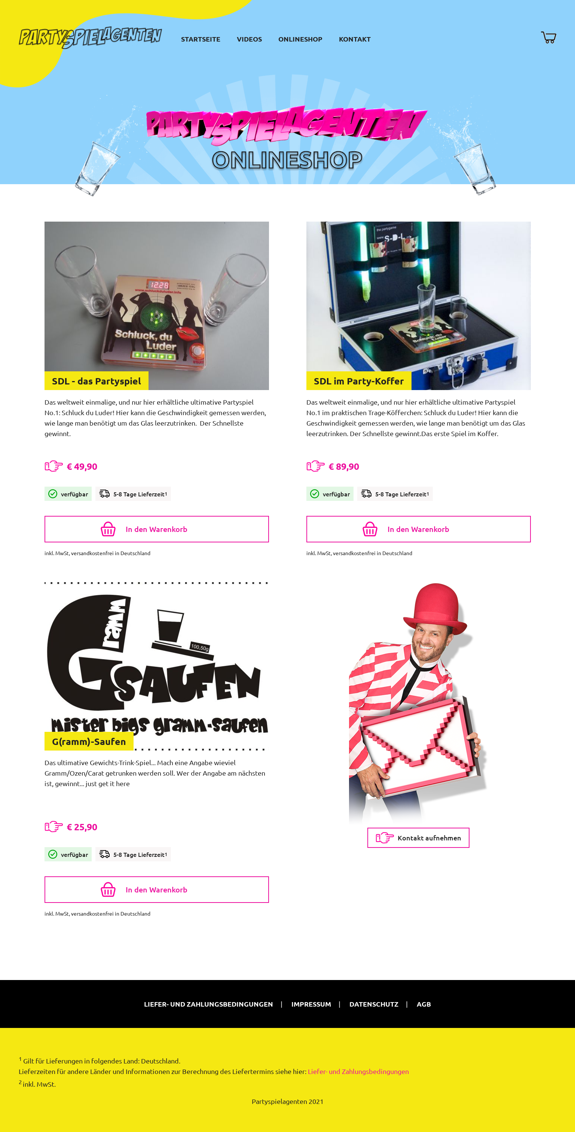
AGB (424, 1003)
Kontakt (355, 38)
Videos (249, 38)
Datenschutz (373, 1003)
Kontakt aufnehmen (418, 837)
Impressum (311, 1003)
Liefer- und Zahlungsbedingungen (208, 1003)
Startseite (200, 38)
